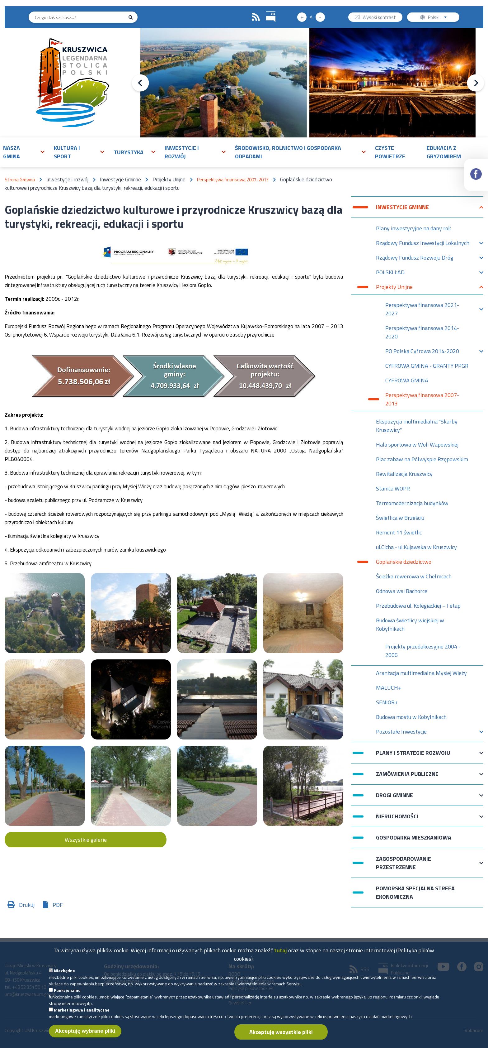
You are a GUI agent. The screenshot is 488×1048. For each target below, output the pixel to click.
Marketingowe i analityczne (82, 1014)
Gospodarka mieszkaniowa (413, 837)
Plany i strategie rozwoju (413, 756)
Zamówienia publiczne (407, 777)
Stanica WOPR (393, 488)
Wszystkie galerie (86, 839)
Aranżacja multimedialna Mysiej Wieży (421, 673)
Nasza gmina (11, 152)
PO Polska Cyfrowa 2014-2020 (422, 352)
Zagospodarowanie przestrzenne (403, 862)
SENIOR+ (387, 702)
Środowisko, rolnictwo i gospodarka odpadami (288, 152)
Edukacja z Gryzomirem (444, 152)
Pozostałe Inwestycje (401, 733)
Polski (438, 18)
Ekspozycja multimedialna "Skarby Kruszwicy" (417, 425)
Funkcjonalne (67, 995)
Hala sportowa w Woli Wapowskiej (417, 444)
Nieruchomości (397, 819)
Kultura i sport (67, 152)
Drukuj (27, 905)
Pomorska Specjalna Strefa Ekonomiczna (415, 892)
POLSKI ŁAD (390, 274)
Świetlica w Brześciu (400, 518)
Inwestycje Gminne (402, 210)
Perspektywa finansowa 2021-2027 (422, 309)
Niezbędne (64, 975)
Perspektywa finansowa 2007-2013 (233, 179)
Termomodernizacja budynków (412, 503)
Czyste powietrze (390, 152)
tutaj (280, 955)
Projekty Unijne (394, 288)
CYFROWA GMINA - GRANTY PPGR (426, 365)
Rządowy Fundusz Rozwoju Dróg (414, 259)
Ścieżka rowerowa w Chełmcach (414, 576)
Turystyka (128, 152)
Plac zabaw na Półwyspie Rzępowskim (422, 459)
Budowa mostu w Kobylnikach (411, 717)
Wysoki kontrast (379, 18)
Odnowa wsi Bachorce (401, 591)
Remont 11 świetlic (399, 532)
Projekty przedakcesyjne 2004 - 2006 (423, 650)
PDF (58, 905)
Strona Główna (20, 179)
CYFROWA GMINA (406, 380)
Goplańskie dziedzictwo (403, 561)
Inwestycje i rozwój (182, 152)
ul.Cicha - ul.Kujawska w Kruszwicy (416, 547)
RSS (256, 17)
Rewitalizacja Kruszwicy (404, 474)
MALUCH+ (388, 687)
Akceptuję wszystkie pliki (281, 1036)
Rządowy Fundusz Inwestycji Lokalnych (422, 244)
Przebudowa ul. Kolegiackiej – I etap (418, 605)
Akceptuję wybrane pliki (85, 1036)
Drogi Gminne (394, 798)
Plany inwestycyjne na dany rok (413, 228)
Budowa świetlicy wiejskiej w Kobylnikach (410, 624)
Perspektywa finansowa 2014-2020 (422, 332)
